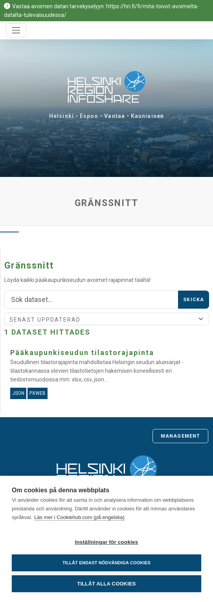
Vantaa (114, 116)
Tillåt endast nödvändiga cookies (106, 562)
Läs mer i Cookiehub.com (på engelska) (79, 517)
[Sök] (91, 300)
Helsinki (61, 116)
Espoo (89, 116)
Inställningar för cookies (106, 542)
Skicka (193, 299)
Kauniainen (147, 116)
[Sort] (106, 319)
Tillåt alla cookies (106, 584)
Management (180, 436)
